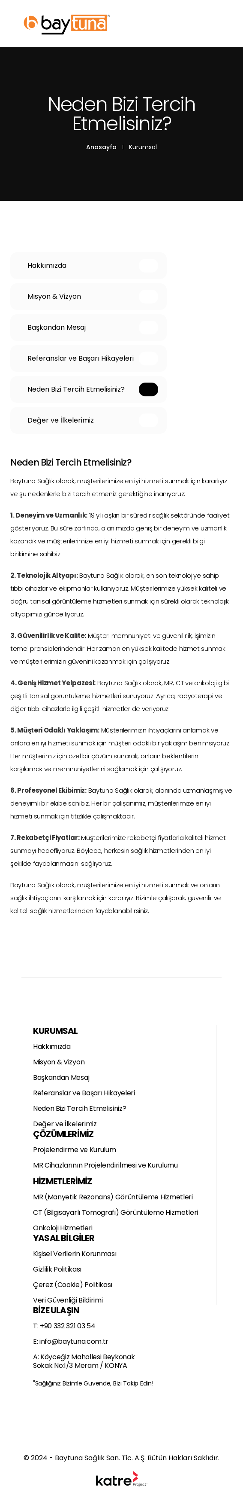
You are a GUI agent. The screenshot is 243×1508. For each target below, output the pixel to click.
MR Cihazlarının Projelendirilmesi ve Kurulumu (105, 1165)
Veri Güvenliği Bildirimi (67, 1300)
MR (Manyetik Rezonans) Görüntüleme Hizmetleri (113, 1197)
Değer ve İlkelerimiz (65, 1124)
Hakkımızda (52, 1046)
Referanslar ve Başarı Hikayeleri (84, 1093)
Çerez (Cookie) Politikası (72, 1285)
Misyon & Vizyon (58, 1062)
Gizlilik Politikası (57, 1269)
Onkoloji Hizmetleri (63, 1228)
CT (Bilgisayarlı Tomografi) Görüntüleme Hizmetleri (115, 1212)
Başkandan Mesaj (61, 1077)
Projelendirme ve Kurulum (74, 1150)
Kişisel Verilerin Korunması (74, 1254)
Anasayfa (101, 147)
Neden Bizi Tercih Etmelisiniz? (79, 1108)
